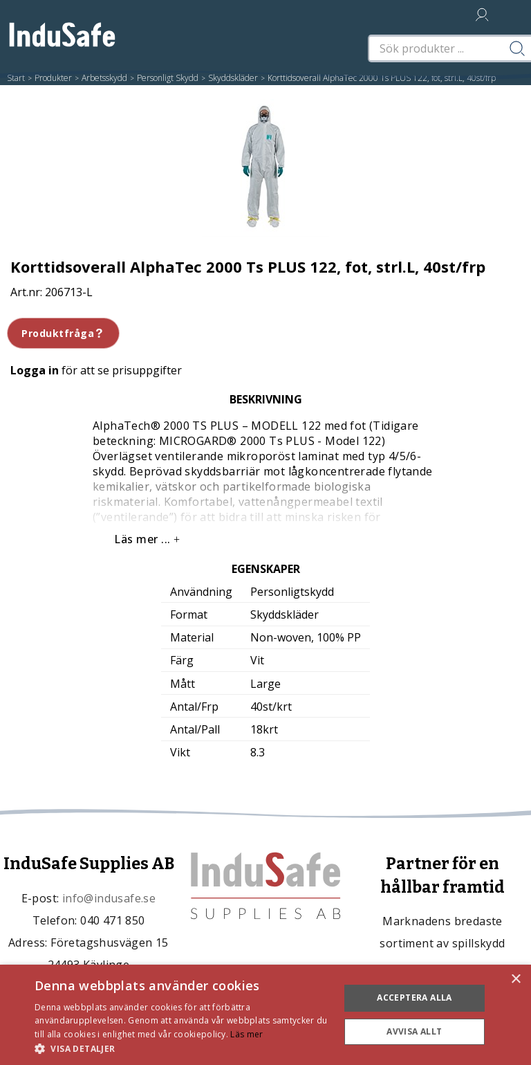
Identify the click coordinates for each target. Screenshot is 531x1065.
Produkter (53, 78)
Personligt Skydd (167, 78)
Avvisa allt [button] (414, 1031)
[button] (182, 1048)
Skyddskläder (233, 78)
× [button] (515, 979)
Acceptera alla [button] (414, 997)
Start (16, 78)
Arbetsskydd (104, 78)
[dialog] (265, 1015)
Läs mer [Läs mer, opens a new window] (246, 1034)
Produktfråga (63, 333)
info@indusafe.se (109, 898)
